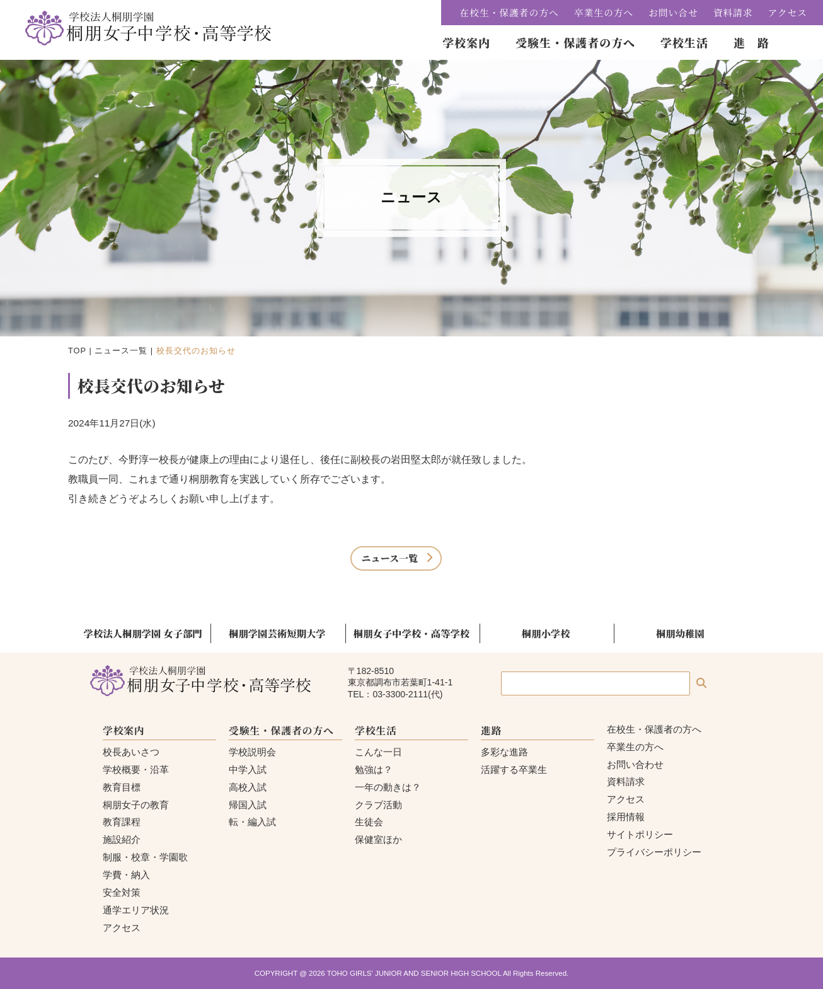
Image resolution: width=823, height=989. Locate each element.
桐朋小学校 (546, 633)
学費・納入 (126, 874)
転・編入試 (252, 821)
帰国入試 (248, 804)
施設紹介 (122, 839)
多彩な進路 (504, 751)
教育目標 (122, 787)
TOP (77, 350)
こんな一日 (378, 751)
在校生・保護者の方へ (509, 12)
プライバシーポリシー (654, 852)
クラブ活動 (378, 804)
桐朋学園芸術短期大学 (277, 633)
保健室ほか (378, 839)
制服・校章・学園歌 (145, 857)
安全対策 (122, 892)
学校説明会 (252, 751)
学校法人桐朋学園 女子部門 (143, 633)
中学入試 (248, 769)
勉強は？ (374, 769)
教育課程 (122, 821)
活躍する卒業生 (514, 769)
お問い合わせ (635, 764)
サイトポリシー (640, 834)
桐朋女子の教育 (136, 804)
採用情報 (626, 816)
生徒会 (369, 821)
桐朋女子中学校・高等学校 (411, 633)
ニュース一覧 (121, 350)
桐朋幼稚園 (680, 633)
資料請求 (733, 12)
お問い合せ (673, 12)
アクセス (787, 12)
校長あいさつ (131, 751)
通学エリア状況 (136, 910)
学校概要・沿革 (136, 769)
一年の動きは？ (388, 787)
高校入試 (248, 787)
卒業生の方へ (603, 12)
